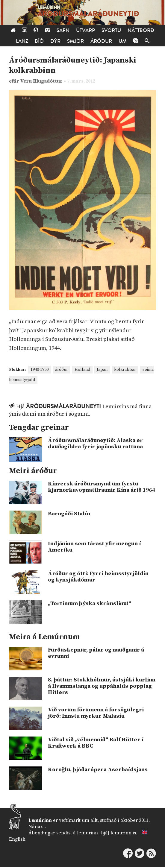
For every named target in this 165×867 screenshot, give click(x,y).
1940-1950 (40, 369)
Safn (63, 30)
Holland (82, 369)
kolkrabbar (125, 369)
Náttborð (141, 30)
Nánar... (37, 827)
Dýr (55, 41)
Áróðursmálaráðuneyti (63, 406)
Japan (102, 369)
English (17, 839)
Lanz (22, 41)
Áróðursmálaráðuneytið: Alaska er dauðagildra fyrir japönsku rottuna (95, 443)
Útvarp (85, 30)
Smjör (75, 41)
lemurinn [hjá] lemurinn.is (106, 833)
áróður (61, 369)
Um (123, 41)
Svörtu (111, 30)
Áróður (101, 41)
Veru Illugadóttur (42, 81)
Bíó (39, 41)
